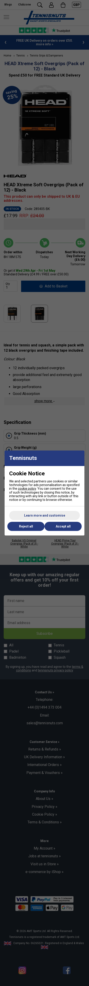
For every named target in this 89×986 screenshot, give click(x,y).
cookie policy (27, 488)
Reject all (26, 526)
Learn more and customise (44, 515)
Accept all (63, 526)
